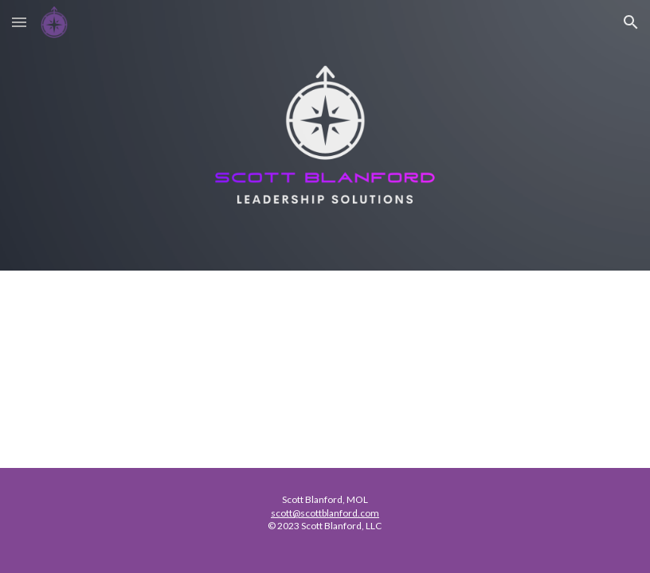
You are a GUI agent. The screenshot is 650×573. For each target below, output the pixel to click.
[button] (19, 22)
